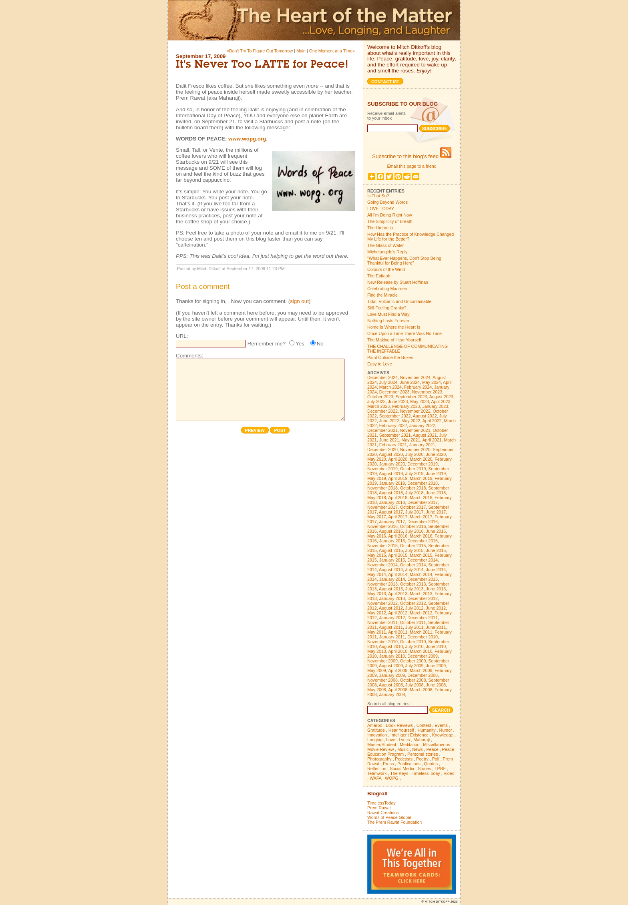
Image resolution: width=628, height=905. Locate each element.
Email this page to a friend (411, 166)
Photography (379, 759)
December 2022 (382, 411)
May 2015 (376, 555)
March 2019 (421, 478)
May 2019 (376, 478)
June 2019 (436, 473)
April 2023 (440, 401)
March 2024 (390, 387)
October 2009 (413, 660)
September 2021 (395, 435)
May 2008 (376, 689)
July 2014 (414, 569)
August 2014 (391, 569)
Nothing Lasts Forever (388, 320)
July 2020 (414, 454)
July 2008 (414, 684)
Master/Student (381, 744)
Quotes (431, 763)
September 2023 (411, 396)
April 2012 (397, 612)
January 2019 (392, 483)
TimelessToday (426, 773)
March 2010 (421, 651)
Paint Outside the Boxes (390, 357)
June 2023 (398, 401)
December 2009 (422, 656)
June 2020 (436, 454)
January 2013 (392, 598)
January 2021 (422, 444)
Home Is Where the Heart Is (393, 327)
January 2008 (392, 694)
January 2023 (435, 406)
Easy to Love (379, 363)
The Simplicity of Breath (390, 221)
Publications (408, 763)
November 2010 (382, 641)
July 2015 (414, 550)
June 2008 (436, 684)
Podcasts (404, 759)
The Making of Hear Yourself (394, 339)
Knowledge (442, 734)
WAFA (375, 778)
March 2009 (421, 670)
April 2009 (397, 670)
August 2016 (391, 531)
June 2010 (436, 646)
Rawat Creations (383, 812)
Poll (435, 759)
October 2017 (413, 507)
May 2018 (376, 497)
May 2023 (419, 401)
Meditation (409, 744)
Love (390, 739)
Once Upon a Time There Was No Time (404, 333)
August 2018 (391, 492)
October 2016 (413, 526)
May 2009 (376, 670)
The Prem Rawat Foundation (394, 822)
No (320, 344)
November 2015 (382, 545)
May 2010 (376, 651)
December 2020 (382, 449)
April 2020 (397, 459)
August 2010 (391, 646)
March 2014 (421, 574)
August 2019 (391, 473)
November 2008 (382, 680)
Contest (424, 725)
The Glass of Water (385, 245)
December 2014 (422, 560)
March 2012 (421, 612)
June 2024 (410, 382)
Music (403, 749)
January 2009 (392, 675)
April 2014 (397, 574)
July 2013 (414, 588)
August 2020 (391, 454)
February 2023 (406, 406)
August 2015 (391, 550)
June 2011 (436, 627)
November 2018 (382, 488)
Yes (300, 344)
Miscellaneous (436, 744)
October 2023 (380, 396)
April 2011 (397, 632)
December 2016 (422, 521)
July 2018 (414, 492)
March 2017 (421, 516)
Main (301, 50)
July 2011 (414, 627)
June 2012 (436, 608)
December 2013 (422, 579)
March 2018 (421, 497)
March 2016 (421, 536)
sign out (299, 301)
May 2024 (431, 382)
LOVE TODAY (380, 208)
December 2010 (422, 636)
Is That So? (378, 195)
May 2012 (376, 612)
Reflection (376, 768)
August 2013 (391, 588)
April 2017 (397, 516)
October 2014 (413, 564)
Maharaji (421, 739)
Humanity (427, 730)
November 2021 (415, 430)
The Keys (399, 773)
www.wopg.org (247, 139)
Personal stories (422, 754)
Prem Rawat (379, 807)
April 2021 (432, 439)
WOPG (392, 778)
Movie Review (380, 749)
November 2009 (382, 660)
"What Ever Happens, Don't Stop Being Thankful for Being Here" (404, 260)
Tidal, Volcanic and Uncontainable (399, 301)
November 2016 (382, 526)
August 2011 (391, 627)
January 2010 (392, 656)
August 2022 (425, 415)
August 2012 (391, 608)
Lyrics (404, 739)
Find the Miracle (382, 295)
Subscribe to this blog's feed (411, 156)
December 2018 (422, 483)
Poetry (422, 759)
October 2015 (413, 545)
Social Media (402, 768)
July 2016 (414, 531)
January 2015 (392, 560)
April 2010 (397, 651)
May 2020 (376, 459)
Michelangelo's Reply (387, 251)
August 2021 (425, 435)
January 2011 (392, 636)
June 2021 (389, 439)
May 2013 (376, 593)
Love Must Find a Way (388, 314)
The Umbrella (380, 227)
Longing (374, 739)
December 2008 (422, 675)
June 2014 (436, 569)
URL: (182, 336)
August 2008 (391, 684)
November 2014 (382, 564)
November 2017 (382, 507)
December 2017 (422, 502)
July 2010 (414, 646)
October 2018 (413, 488)
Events (441, 725)
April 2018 (397, 497)
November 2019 (382, 468)
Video (449, 773)
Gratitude (376, 730)
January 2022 (422, 425)
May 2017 (376, 516)
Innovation (377, 734)
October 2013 (413, 584)
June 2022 (389, 420)
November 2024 (415, 377)
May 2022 (410, 420)
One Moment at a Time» (332, 50)
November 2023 (427, 391)
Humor (445, 730)
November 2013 (382, 584)
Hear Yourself (401, 730)
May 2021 (410, 439)
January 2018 (392, 502)
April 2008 (397, 689)
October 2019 (413, 468)
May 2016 (376, 536)
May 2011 (376, 632)
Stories (424, 768)
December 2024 (382, 377)
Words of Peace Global (389, 817)
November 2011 (382, 622)
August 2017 (391, 512)
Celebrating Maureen (387, 288)
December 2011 (422, 617)
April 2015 (397, 555)
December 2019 (422, 464)
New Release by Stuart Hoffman (397, 282)
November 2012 (382, 603)
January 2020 (392, 464)
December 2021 (382, 430)
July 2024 (388, 382)
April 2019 (397, 478)
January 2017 (392, 521)
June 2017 (436, 512)
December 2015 (422, 540)
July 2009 (414, 665)
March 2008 (421, 689)
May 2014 (376, 574)
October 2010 (413, 641)
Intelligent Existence (409, 734)
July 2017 (414, 512)
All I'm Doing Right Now (389, 215)
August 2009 (391, 665)
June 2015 (436, 550)
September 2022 (395, 415)
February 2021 (393, 444)
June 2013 (436, 588)
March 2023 (378, 406)
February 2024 (418, 387)
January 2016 (392, 540)
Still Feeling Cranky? (387, 307)
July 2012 (414, 608)
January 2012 (392, 617)
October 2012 (413, 603)
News (417, 749)
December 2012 (422, 598)
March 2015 (421, 555)
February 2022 (393, 425)
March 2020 (421, 459)
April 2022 (432, 420)
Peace (432, 749)
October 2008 (413, 680)
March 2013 (421, 593)
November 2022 (415, 411)
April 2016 (397, 536)
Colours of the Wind (386, 269)
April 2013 (397, 593)
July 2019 (414, 473)
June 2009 (436, 665)
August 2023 (441, 396)
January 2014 (392, 579)
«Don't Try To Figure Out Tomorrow (260, 50)
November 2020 (415, 449)
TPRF (440, 768)
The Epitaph (378, 275)
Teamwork (377, 773)
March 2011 (421, 632)
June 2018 (436, 492)
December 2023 (394, 391)
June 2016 (436, 531)
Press (388, 763)
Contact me (385, 81)
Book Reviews (399, 725)
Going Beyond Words (387, 202)
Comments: (189, 356)
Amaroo (374, 725)
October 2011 (413, 622)
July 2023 (376, 401)
